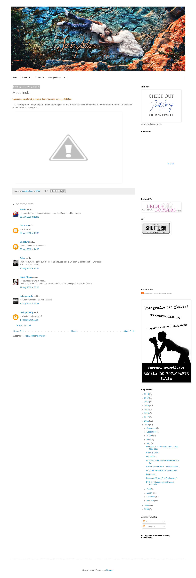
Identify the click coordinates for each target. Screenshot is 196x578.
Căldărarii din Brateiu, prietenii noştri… (163, 467)
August (150, 435)
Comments (149, 526)
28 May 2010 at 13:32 (29, 233)
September (152, 432)
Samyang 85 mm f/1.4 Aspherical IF (161, 478)
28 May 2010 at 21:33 (29, 268)
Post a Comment (24, 325)
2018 (146, 394)
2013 (146, 413)
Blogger (109, 570)
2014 (146, 409)
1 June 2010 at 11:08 (29, 320)
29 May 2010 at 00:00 (29, 287)
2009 (146, 505)
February (151, 497)
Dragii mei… (151, 474)
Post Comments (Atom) (34, 336)
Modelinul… (151, 457)
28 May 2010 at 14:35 (29, 249)
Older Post (129, 331)
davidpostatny (26, 312)
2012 (146, 417)
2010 (146, 425)
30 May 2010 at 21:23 (29, 303)
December (151, 428)
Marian (23, 209)
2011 (146, 421)
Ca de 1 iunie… (153, 453)
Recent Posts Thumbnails (152, 293)
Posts (146, 521)
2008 (146, 509)
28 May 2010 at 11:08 (29, 217)
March (150, 493)
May (149, 443)
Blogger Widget (167, 293)
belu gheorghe (26, 296)
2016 (146, 402)
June (149, 439)
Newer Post (18, 331)
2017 (146, 398)
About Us (26, 77)
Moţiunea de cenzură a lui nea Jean (161, 470)
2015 (146, 405)
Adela (22, 258)
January (150, 500)
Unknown (24, 225)
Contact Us (39, 77)
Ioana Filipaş (26, 277)
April (149, 489)
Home (15, 77)
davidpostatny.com (57, 77)
